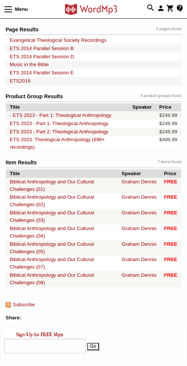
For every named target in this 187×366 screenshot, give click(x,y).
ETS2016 (20, 81)
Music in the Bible (29, 64)
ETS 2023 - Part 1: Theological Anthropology (59, 123)
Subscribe (24, 304)
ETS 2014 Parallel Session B (42, 48)
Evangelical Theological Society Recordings (58, 40)
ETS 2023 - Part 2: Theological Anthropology (59, 131)
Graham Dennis (139, 181)
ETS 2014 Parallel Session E (42, 72)
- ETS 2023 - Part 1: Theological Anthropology (60, 115)
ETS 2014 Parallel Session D (42, 56)
